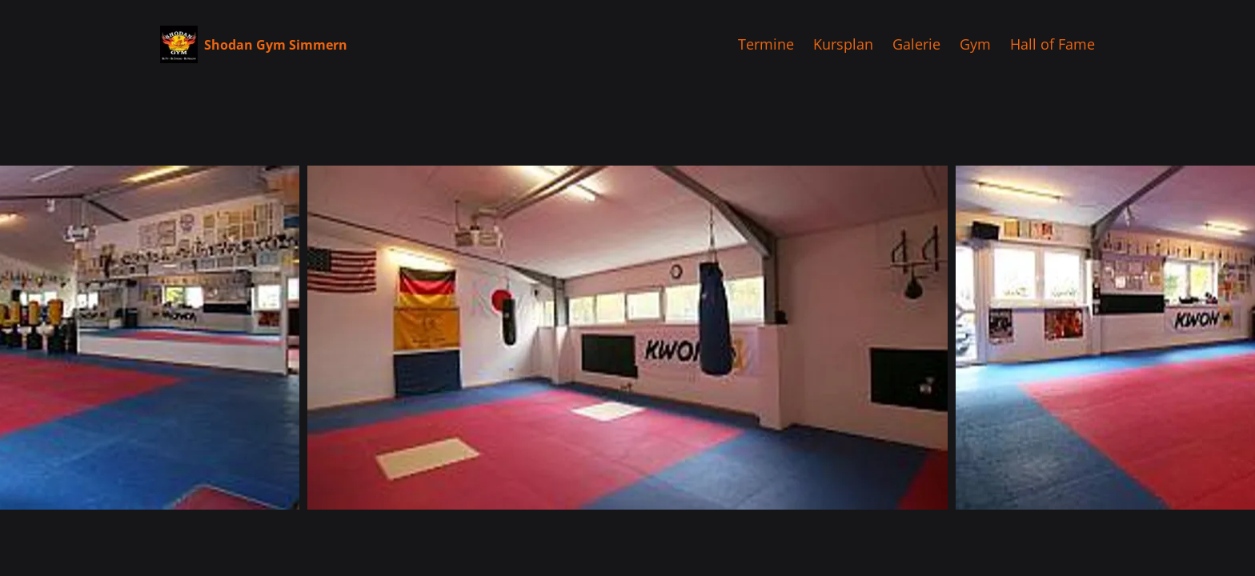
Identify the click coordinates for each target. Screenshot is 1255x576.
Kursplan (843, 44)
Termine (766, 44)
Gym (975, 44)
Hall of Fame (1052, 44)
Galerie (916, 44)
